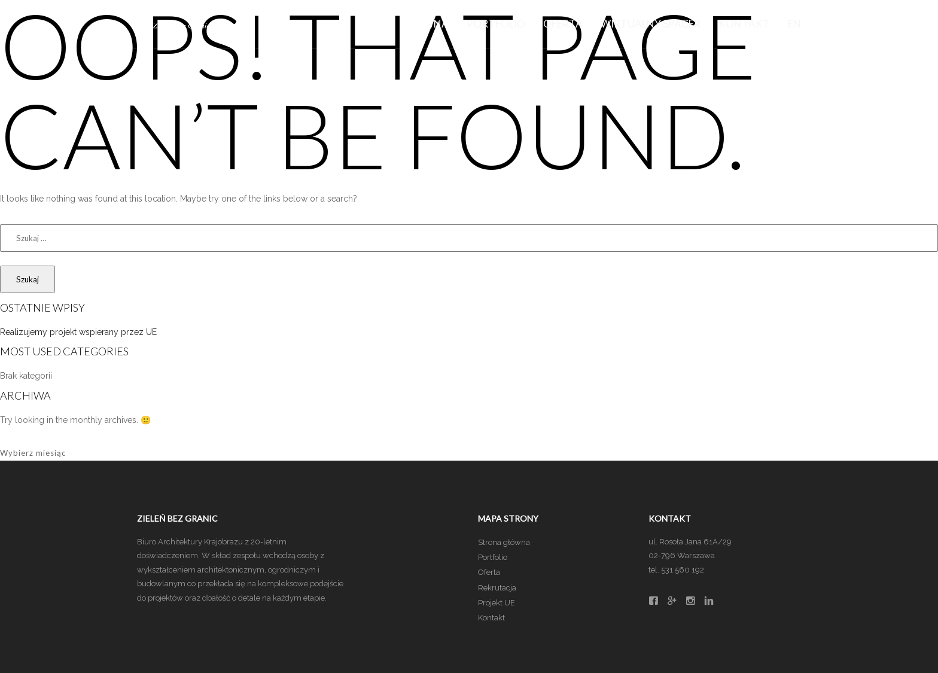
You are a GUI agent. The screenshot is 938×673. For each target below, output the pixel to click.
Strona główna (504, 542)
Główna (425, 23)
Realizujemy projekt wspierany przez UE (78, 332)
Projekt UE (496, 602)
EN (794, 23)
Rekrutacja (497, 587)
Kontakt (744, 23)
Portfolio (496, 23)
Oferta (563, 23)
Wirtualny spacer (651, 23)
